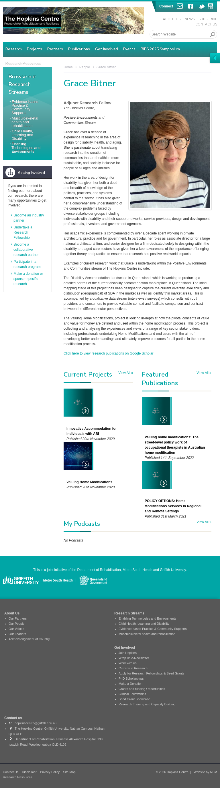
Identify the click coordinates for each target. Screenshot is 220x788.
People (84, 67)
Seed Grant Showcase (134, 699)
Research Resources (17, 777)
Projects (34, 49)
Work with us (128, 663)
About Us (171, 19)
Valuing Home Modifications (89, 482)
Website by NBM (205, 772)
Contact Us (206, 24)
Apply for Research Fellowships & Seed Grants (151, 673)
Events (129, 49)
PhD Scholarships (131, 678)
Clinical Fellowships (132, 694)
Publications (79, 49)
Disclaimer (29, 772)
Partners (55, 49)
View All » (125, 373)
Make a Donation (130, 683)
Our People (17, 623)
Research (13, 49)
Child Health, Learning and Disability (22, 135)
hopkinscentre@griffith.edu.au (32, 723)
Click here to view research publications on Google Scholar (109, 353)
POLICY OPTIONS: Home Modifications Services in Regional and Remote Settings (173, 506)
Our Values (16, 628)
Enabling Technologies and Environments (25, 148)
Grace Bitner (106, 67)
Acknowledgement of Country (29, 639)
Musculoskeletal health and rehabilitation (24, 122)
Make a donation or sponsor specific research (28, 279)
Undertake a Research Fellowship (22, 232)
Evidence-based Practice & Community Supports (24, 107)
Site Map (69, 772)
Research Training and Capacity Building (147, 704)
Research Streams (129, 613)
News (189, 19)
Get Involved (106, 49)
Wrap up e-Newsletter (134, 658)
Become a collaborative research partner (26, 249)
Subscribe (208, 19)
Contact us (13, 718)
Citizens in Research (133, 668)
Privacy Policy (50, 772)
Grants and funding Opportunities (142, 689)
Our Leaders (17, 634)
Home (68, 67)
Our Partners (18, 618)
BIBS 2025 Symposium (160, 49)
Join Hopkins (128, 652)
